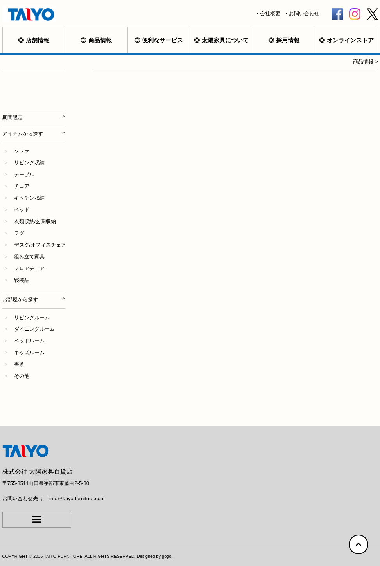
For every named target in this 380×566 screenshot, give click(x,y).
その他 (21, 376)
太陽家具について (225, 40)
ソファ (21, 151)
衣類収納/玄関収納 (35, 221)
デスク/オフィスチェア (40, 245)
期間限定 (12, 118)
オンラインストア (350, 40)
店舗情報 (37, 40)
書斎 (19, 364)
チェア (21, 186)
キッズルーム (29, 352)
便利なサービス (162, 40)
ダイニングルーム (34, 329)
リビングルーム (32, 318)
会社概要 (270, 13)
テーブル (24, 174)
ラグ (19, 233)
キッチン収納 (29, 198)
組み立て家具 (29, 257)
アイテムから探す (22, 134)
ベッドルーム (29, 341)
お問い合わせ (304, 13)
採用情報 (287, 40)
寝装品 (21, 280)
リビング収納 (29, 163)
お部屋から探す (20, 300)
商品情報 (100, 40)
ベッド (21, 210)
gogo (166, 556)
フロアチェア (29, 268)
